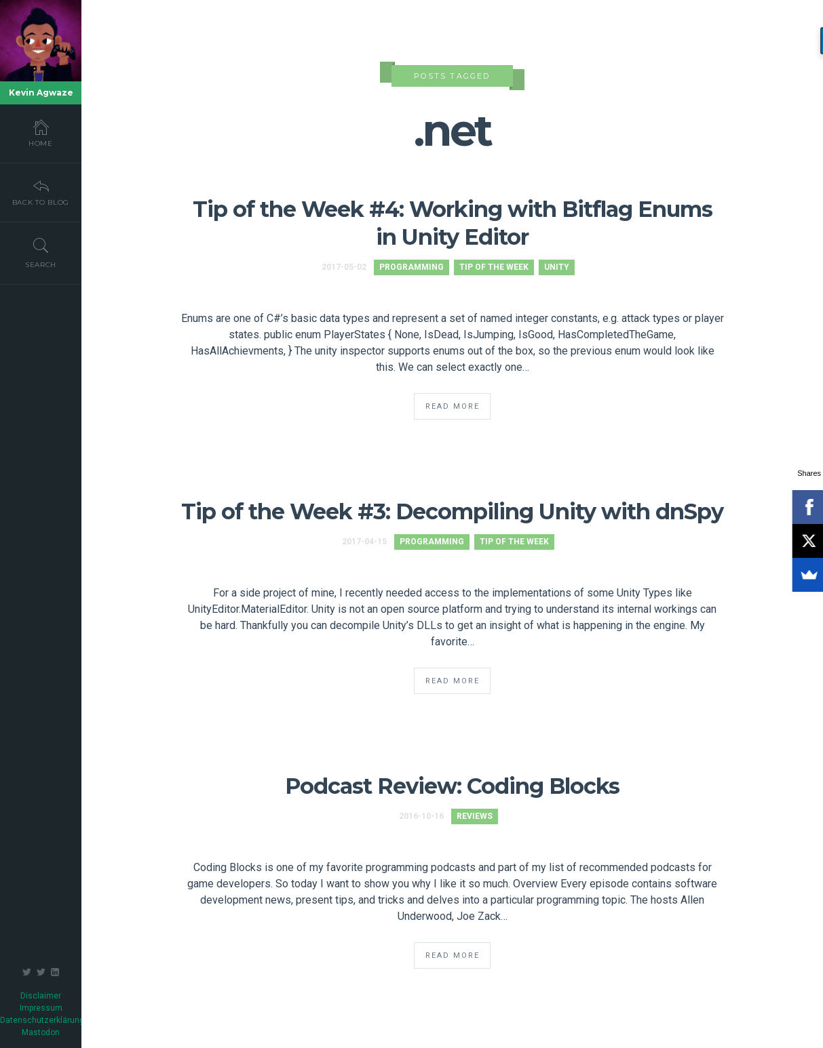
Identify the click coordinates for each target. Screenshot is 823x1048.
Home (41, 133)
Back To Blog (41, 192)
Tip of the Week (494, 267)
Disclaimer (40, 996)
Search (41, 253)
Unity (556, 267)
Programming (411, 267)
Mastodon (41, 1032)
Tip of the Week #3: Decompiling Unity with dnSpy (452, 511)
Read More (452, 406)
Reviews (475, 816)
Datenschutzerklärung (42, 1020)
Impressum (41, 1008)
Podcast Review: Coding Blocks (452, 786)
